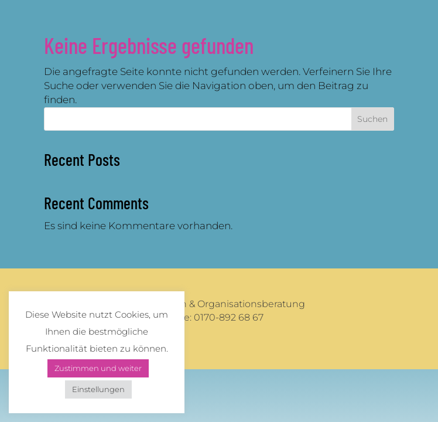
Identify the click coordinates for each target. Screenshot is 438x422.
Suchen (372, 119)
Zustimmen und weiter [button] (98, 368)
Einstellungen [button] (98, 389)
